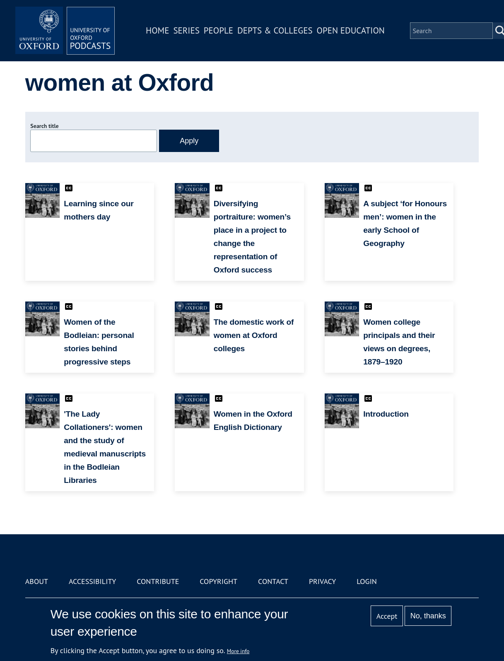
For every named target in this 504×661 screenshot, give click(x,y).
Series (186, 30)
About (36, 581)
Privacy (322, 581)
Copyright (218, 581)
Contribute (158, 581)
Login (367, 581)
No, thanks (428, 616)
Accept (387, 616)
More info (238, 651)
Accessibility (92, 581)
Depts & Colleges (275, 30)
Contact (273, 581)
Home (157, 30)
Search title (44, 126)
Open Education (351, 30)
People (218, 30)
